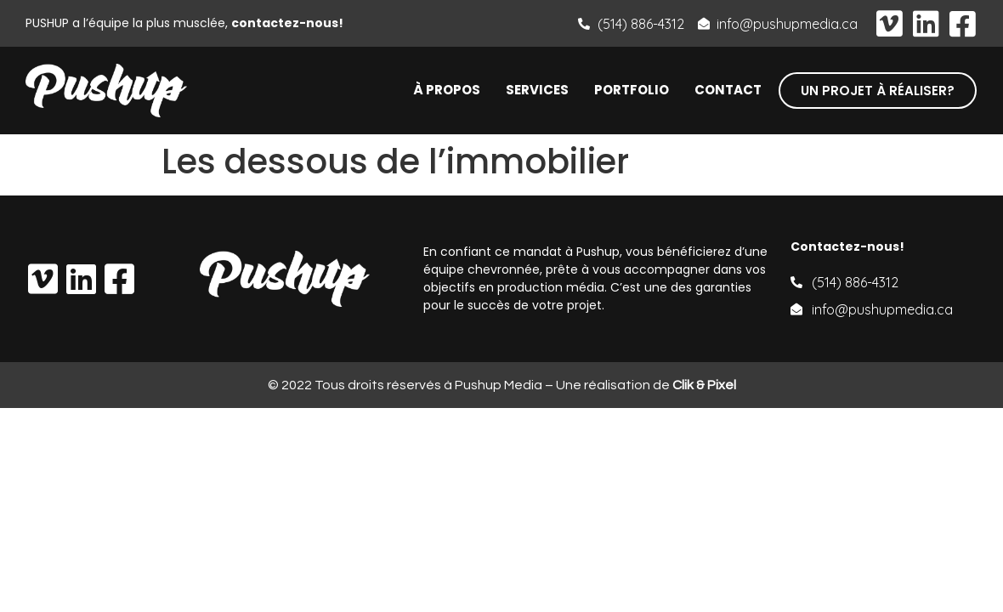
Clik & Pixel (704, 385)
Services (537, 90)
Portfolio (631, 90)
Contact (728, 90)
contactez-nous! (287, 22)
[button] (878, 90)
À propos (446, 90)
